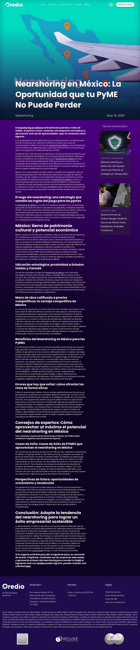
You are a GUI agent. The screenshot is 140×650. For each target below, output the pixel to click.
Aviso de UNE (111, 599)
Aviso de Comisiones (115, 602)
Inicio (43, 4)
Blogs (87, 4)
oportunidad (37, 550)
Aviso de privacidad (114, 595)
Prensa (78, 4)
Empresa (53, 4)
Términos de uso (113, 592)
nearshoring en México (58, 145)
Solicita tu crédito (125, 4)
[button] (66, 4)
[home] (14, 4)
